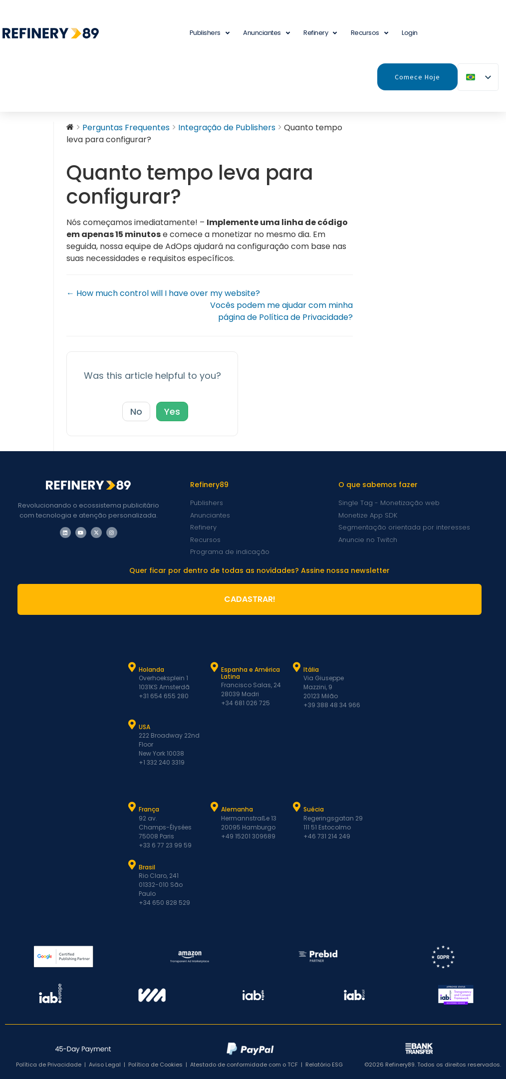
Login (410, 32)
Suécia (313, 809)
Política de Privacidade (48, 1065)
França (149, 809)
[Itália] (297, 667)
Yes (172, 411)
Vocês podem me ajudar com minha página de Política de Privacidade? (281, 311)
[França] (132, 807)
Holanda (151, 669)
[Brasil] (132, 865)
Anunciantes (266, 33)
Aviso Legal (105, 1065)
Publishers (210, 33)
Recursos (369, 33)
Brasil (147, 867)
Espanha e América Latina (250, 673)
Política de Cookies (155, 1065)
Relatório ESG (324, 1065)
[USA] (132, 725)
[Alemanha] (215, 807)
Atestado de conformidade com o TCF (244, 1065)
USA (144, 727)
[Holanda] (132, 667)
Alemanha (237, 809)
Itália (311, 669)
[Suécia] (297, 807)
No (136, 411)
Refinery (320, 33)
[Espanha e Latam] (215, 667)
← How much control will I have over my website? (163, 293)
